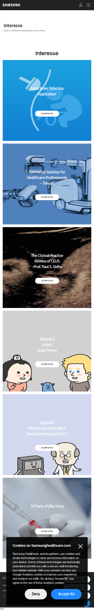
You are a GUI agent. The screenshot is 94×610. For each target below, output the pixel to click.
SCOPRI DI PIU (47, 113)
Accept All (66, 594)
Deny (36, 594)
